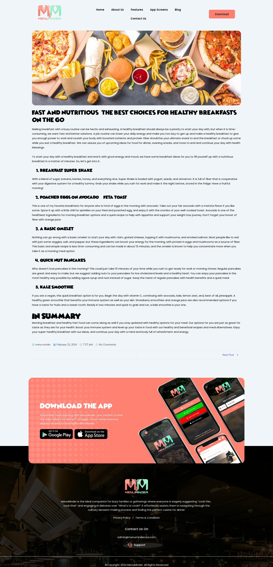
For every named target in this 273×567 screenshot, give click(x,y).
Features (137, 9)
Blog (178, 9)
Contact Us (138, 18)
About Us (117, 9)
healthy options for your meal (168, 323)
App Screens (159, 9)
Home (100, 9)
